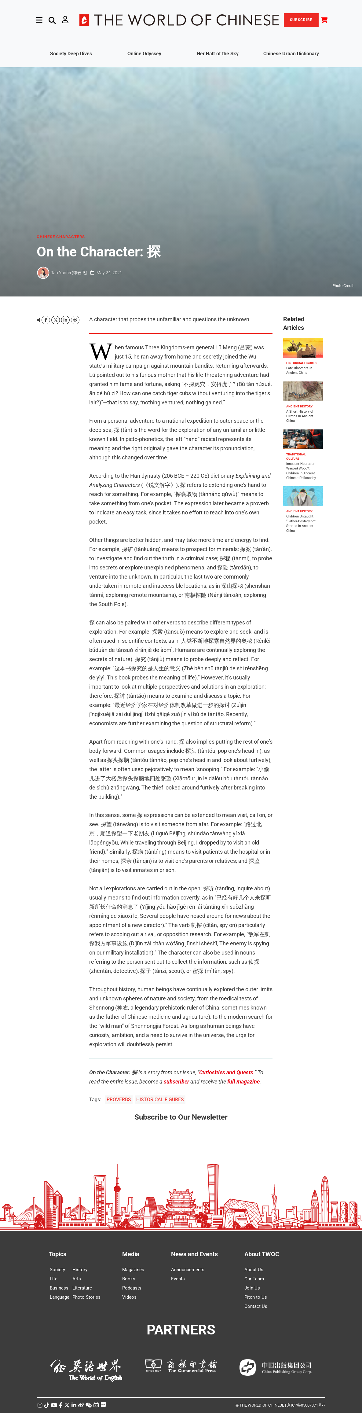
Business (59, 1288)
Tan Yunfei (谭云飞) (69, 272)
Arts (76, 1279)
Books (128, 1279)
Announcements (187, 1269)
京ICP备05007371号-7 (306, 1405)
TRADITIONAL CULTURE (296, 456)
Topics (57, 1254)
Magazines (133, 1269)
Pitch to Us (255, 1297)
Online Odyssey (144, 54)
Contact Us (255, 1306)
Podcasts (131, 1288)
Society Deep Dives (71, 54)
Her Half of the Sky (218, 54)
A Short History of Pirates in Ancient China (299, 416)
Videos (129, 1297)
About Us (253, 1269)
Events (178, 1279)
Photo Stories (86, 1297)
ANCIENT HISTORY (299, 406)
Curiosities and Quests (226, 1072)
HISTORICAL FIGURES (160, 1099)
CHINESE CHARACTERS (61, 237)
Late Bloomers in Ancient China (299, 370)
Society (57, 1269)
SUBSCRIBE (301, 20)
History (79, 1269)
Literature (82, 1288)
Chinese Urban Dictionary (291, 54)
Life (53, 1279)
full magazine (243, 1081)
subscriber (176, 1081)
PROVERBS (119, 1099)
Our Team (254, 1279)
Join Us (252, 1288)
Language (59, 1297)
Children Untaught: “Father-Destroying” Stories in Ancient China (301, 523)
